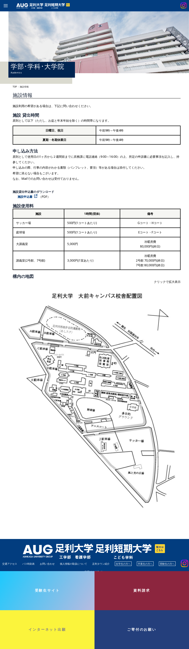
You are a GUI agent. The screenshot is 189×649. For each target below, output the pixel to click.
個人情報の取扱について (73, 563)
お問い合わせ (47, 563)
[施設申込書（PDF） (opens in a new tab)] (28, 197)
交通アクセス (9, 563)
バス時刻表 (28, 563)
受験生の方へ (167, 563)
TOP (15, 87)
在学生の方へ (123, 563)
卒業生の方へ (145, 563)
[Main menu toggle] (5, 5)
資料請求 (141, 590)
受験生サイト (47, 590)
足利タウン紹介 (101, 563)
